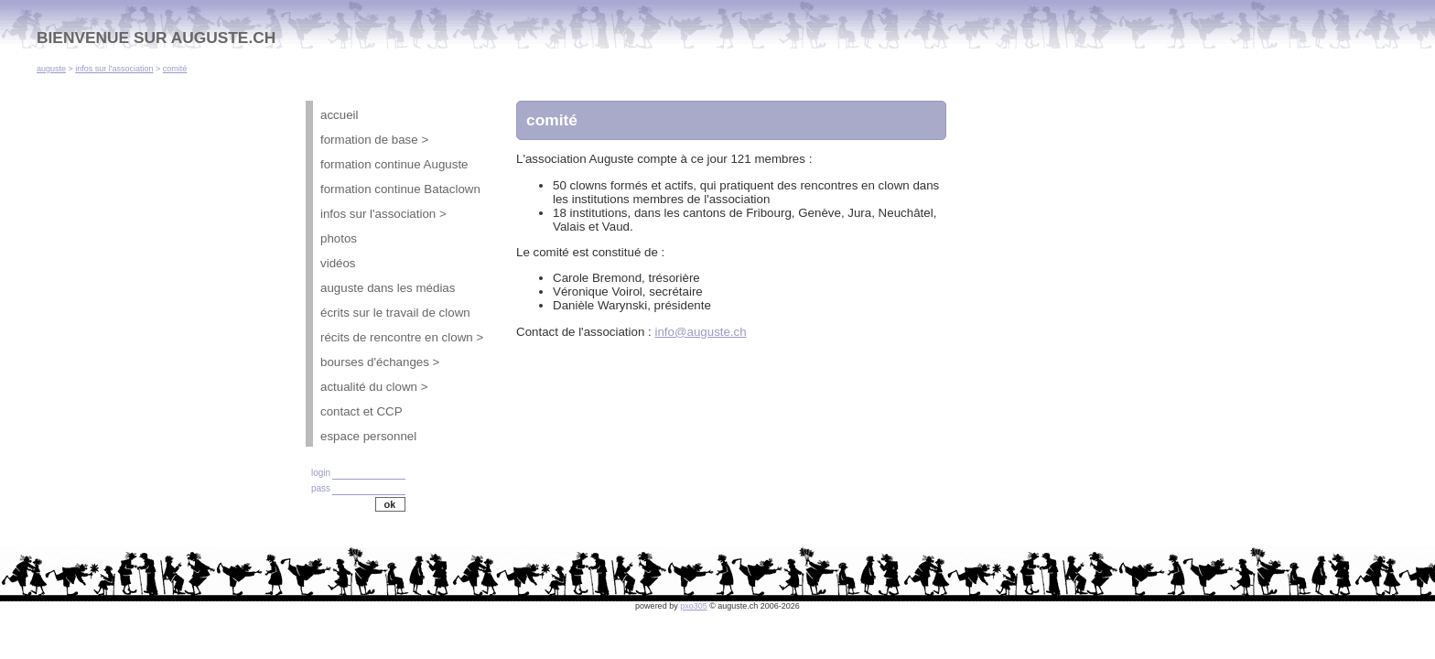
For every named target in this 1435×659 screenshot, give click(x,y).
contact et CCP (361, 411)
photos (338, 238)
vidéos (338, 263)
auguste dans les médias (387, 288)
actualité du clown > (373, 387)
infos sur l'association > (383, 214)
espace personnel (368, 436)
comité (175, 68)
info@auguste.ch (700, 332)
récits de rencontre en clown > (401, 337)
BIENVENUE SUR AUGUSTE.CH (156, 37)
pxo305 (693, 605)
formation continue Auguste (394, 164)
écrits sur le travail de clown (395, 312)
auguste (51, 68)
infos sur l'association (114, 68)
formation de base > (374, 139)
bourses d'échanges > (379, 362)
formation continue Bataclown (400, 189)
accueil (339, 115)
